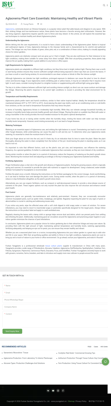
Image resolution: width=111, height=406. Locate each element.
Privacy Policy (82, 401)
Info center (104, 347)
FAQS (89, 347)
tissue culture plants (53, 246)
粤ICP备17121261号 (96, 401)
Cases (96, 347)
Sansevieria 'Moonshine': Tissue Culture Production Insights (16, 353)
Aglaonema (10, 29)
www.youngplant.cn (58, 401)
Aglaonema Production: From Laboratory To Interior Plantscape (28, 358)
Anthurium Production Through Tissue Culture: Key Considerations (83, 358)
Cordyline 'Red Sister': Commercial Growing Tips (76, 353)
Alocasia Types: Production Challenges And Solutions (24, 363)
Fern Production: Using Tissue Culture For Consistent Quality (81, 363)
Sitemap (71, 401)
